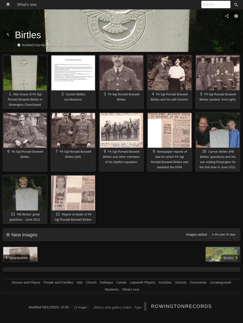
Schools (181, 282)
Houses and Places (26, 282)
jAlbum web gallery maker (113, 307)
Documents (198, 282)
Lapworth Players (142, 282)
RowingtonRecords (181, 306)
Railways (106, 282)
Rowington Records (38, 45)
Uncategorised (220, 282)
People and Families (79, 45)
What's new (27, 5)
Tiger (137, 307)
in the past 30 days (224, 234)
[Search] (216, 4)
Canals (121, 282)
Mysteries (112, 289)
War (79, 282)
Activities (165, 282)
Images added (196, 234)
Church (91, 282)
